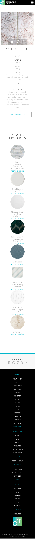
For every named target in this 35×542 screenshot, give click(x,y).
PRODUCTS (17, 375)
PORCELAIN (18, 386)
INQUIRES (17, 514)
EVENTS (17, 502)
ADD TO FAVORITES (17, 171)
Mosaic (17, 403)
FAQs (17, 492)
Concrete (17, 396)
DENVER (17, 436)
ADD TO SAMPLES (17, 114)
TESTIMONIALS (17, 461)
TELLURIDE (17, 446)
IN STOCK (17, 413)
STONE (17, 382)
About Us (17, 489)
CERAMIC (17, 389)
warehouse (17, 453)
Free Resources (17, 473)
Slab (17, 410)
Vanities (17, 416)
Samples (17, 423)
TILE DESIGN (17, 469)
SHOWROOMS (17, 431)
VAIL (17, 439)
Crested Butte (17, 449)
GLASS (17, 393)
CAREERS (17, 506)
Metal (17, 399)
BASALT (17, 443)
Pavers (17, 406)
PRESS (17, 499)
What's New (17, 379)
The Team (17, 495)
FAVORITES (17, 420)
